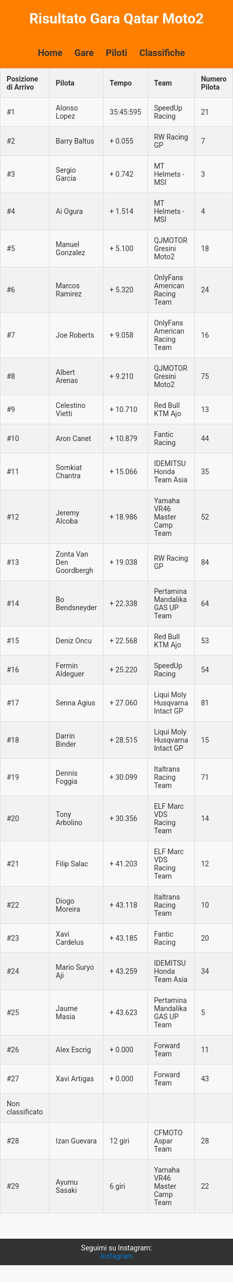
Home (50, 52)
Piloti (116, 52)
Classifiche (162, 52)
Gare (84, 52)
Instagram (116, 1256)
